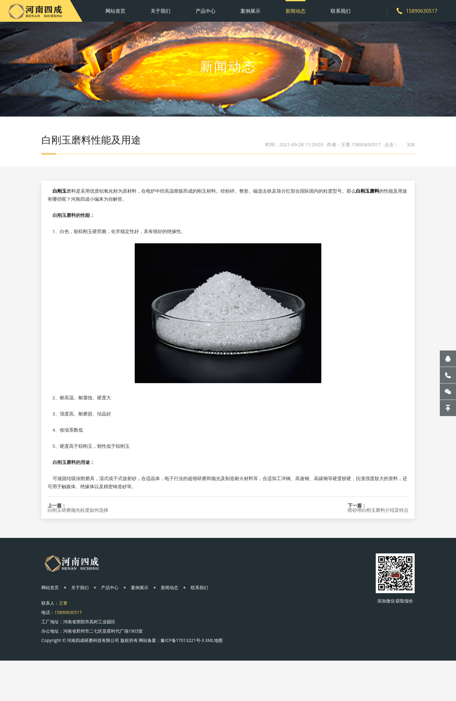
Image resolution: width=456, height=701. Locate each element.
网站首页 (115, 10)
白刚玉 (60, 220)
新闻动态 (295, 10)
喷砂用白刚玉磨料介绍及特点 (378, 539)
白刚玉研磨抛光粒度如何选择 (78, 539)
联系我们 (341, 10)
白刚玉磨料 (367, 220)
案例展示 (250, 10)
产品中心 (206, 10)
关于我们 (160, 10)
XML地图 (214, 640)
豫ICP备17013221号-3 (182, 640)
